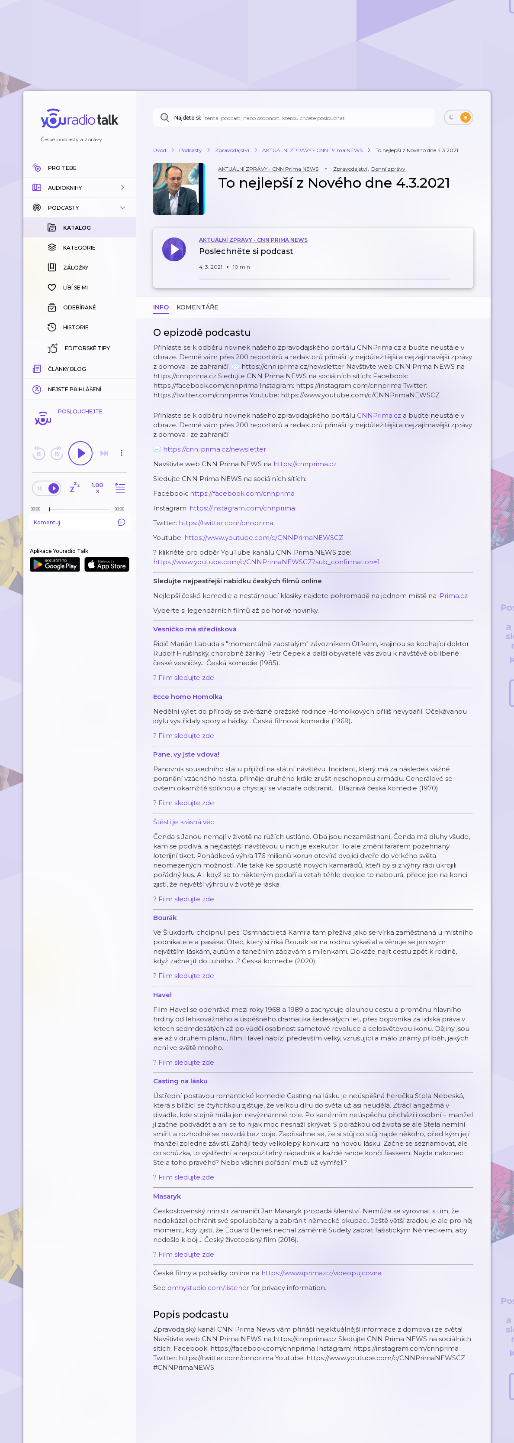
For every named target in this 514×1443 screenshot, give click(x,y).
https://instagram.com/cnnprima (242, 508)
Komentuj (79, 522)
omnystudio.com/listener (208, 1288)
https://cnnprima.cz (305, 464)
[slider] (49, 509)
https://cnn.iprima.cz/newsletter (214, 449)
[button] (79, 188)
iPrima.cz (453, 596)
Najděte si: (187, 117)
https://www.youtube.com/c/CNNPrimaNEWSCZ (263, 537)
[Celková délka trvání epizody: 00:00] (121, 509)
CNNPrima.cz (379, 415)
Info (161, 307)
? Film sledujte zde (183, 677)
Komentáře (197, 307)
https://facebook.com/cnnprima (242, 493)
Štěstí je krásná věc (183, 822)
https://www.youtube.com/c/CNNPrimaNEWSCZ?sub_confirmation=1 (266, 562)
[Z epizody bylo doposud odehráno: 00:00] (38, 509)
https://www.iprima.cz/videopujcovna (321, 1273)
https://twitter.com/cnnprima (226, 523)
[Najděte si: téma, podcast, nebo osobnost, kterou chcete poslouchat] (293, 117)
